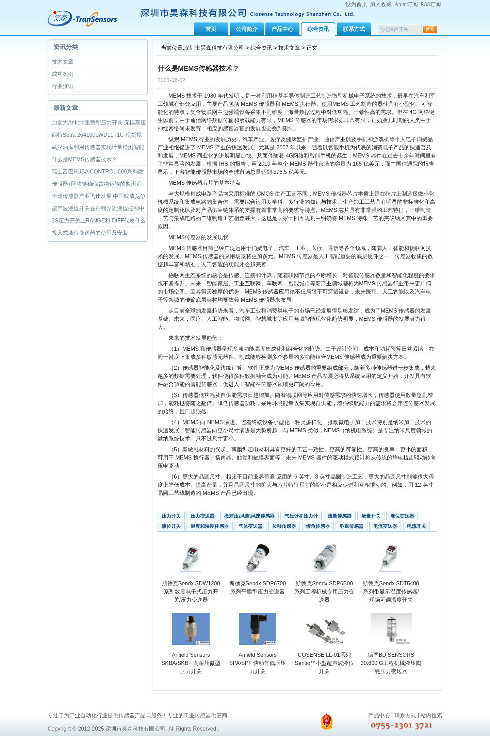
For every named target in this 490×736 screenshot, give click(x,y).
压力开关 (171, 516)
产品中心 (282, 29)
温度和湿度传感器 (210, 526)
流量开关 (370, 516)
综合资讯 (318, 29)
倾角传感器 (318, 526)
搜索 (430, 29)
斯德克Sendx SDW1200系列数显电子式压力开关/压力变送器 (191, 592)
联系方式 (354, 29)
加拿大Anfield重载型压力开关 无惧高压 (99, 123)
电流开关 (416, 526)
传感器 (303, 120)
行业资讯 (63, 86)
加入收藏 (381, 4)
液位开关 (171, 526)
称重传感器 (351, 526)
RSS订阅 (431, 4)
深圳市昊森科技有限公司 (214, 48)
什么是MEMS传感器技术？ (84, 159)
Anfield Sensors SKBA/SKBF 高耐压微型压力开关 (190, 663)
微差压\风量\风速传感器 (249, 516)
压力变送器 (202, 516)
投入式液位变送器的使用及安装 (90, 233)
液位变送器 (402, 516)
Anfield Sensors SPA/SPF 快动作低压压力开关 (257, 663)
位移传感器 (284, 526)
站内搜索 (431, 715)
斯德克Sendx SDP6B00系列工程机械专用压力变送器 (324, 592)
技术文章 (289, 48)
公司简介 (247, 29)
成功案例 (63, 74)
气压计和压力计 (301, 516)
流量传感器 (340, 516)
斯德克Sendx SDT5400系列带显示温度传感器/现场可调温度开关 (391, 592)
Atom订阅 (406, 4)
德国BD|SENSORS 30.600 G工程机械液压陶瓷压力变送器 (391, 663)
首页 (211, 29)
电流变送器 (385, 526)
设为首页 (356, 4)
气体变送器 (250, 526)
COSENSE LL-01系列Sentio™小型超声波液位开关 (324, 663)
